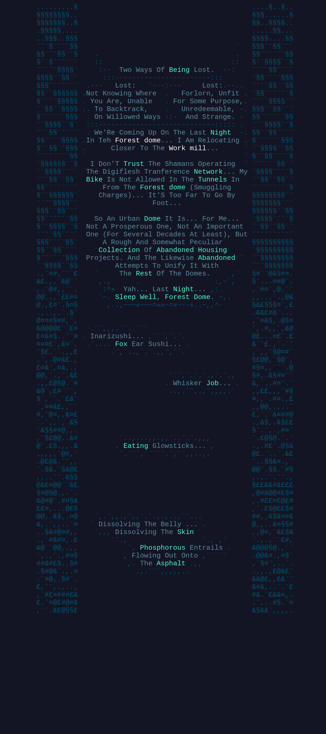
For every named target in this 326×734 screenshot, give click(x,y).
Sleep (125, 349)
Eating (135, 524)
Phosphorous (163, 644)
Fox (121, 404)
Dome (152, 257)
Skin (185, 625)
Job (212, 450)
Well (148, 349)
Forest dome (138, 165)
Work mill (187, 174)
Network (208, 201)
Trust (133, 192)
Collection (119, 294)
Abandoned (175, 294)
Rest (144, 321)
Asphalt (171, 662)
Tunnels (212, 211)
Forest (177, 349)
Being (179, 82)
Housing (212, 294)
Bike (94, 211)
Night (220, 155)
